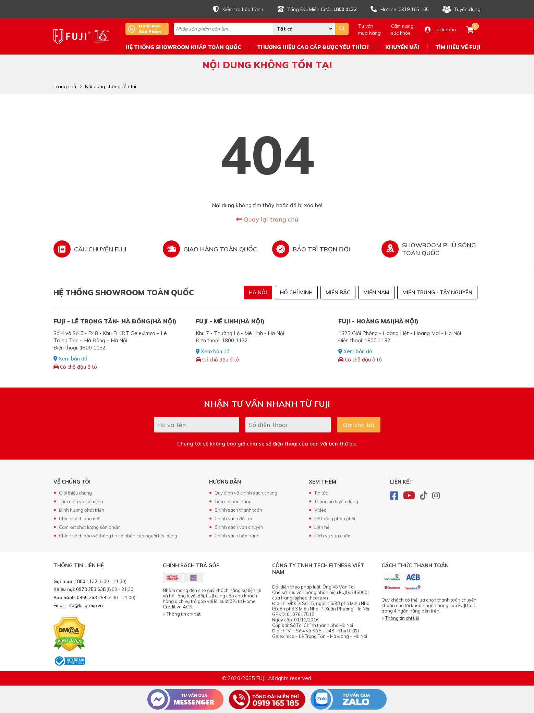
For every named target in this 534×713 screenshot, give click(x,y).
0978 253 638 (91, 589)
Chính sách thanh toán (238, 510)
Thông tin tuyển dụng (336, 501)
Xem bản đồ (70, 358)
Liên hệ (321, 527)
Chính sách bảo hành (237, 535)
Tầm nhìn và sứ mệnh (81, 501)
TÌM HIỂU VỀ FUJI (458, 47)
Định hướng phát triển (81, 510)
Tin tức (321, 493)
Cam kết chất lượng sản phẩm (90, 527)
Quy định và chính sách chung (246, 493)
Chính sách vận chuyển (239, 527)
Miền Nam (376, 292)
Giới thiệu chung (75, 493)
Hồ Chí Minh (296, 292)
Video (320, 510)
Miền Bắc (338, 292)
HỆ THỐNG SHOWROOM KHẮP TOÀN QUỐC (183, 47)
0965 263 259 (91, 597)
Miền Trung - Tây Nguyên (437, 292)
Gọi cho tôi (358, 425)
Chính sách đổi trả (233, 518)
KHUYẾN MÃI (402, 47)
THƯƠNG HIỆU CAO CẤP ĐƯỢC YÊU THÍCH (313, 47)
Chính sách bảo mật (80, 518)
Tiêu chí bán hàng (233, 501)
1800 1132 (85, 581)
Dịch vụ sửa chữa (332, 535)
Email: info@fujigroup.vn (78, 605)
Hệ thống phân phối (334, 518)
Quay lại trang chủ (267, 219)
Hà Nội (258, 292)
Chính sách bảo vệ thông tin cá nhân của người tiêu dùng (118, 535)
